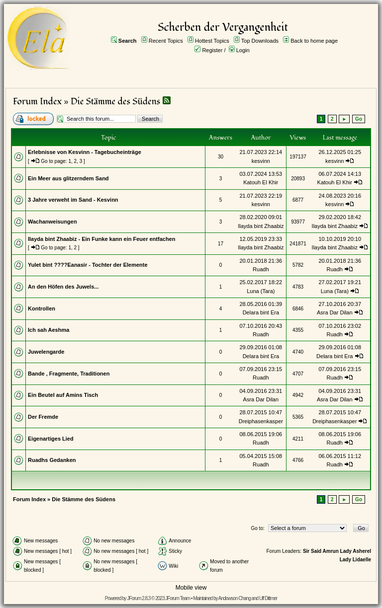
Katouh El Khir (260, 182)
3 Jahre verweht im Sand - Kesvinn (73, 200)
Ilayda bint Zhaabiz (261, 226)
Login (243, 50)
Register (212, 50)
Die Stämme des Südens (115, 101)
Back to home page (314, 41)
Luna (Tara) (261, 291)
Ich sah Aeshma (48, 330)
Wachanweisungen (52, 222)
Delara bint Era (261, 312)
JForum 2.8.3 (138, 598)
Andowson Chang (234, 598)
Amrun (331, 551)
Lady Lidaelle (355, 559)
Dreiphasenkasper (261, 421)
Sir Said (312, 551)
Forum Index (37, 101)
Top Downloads (260, 41)
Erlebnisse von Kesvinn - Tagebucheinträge (84, 152)
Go (358, 119)
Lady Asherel (355, 551)
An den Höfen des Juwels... (63, 287)
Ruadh (261, 269)
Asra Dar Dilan (335, 312)
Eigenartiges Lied (51, 439)
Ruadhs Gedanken (52, 460)
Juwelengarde (46, 352)
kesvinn (261, 161)
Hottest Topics (212, 41)
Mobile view (191, 587)
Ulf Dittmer (268, 598)
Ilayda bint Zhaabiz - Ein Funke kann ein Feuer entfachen (101, 239)
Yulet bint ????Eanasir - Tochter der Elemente (88, 265)
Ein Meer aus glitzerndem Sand (68, 178)
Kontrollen (41, 308)
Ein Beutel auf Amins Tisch (63, 395)
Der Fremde (43, 417)
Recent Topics (166, 41)
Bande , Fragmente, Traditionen (68, 374)
